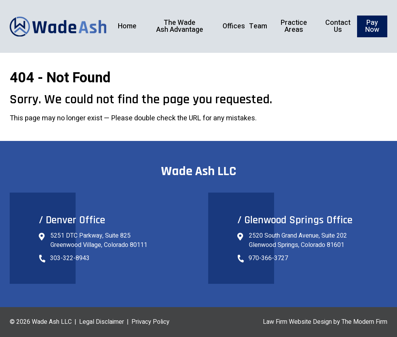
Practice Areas (294, 26)
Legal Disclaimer (101, 322)
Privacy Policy (150, 322)
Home (127, 26)
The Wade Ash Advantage (179, 26)
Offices (234, 26)
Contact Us (337, 26)
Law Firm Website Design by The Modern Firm (325, 322)
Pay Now (372, 26)
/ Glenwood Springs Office (294, 220)
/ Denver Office (72, 220)
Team (258, 26)
